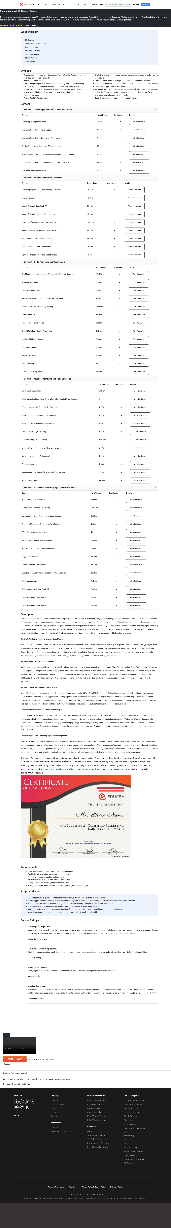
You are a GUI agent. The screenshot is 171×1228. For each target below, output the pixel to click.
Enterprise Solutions (97, 1100)
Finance (128, 1120)
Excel (126, 1132)
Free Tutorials (94, 1112)
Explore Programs (96, 1104)
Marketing (129, 1136)
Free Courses (74, 4)
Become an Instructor (61, 1131)
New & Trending (132, 1112)
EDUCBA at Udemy (96, 1120)
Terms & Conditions (56, 1187)
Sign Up (151, 4)
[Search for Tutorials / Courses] (124, 5)
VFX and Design (131, 1147)
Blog (52, 4)
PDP (126, 1143)
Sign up (54, 1116)
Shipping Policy (116, 1187)
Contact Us (56, 1108)
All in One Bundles (133, 1104)
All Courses (87, 4)
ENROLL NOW (15, 1059)
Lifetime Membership (134, 1100)
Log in (141, 5)
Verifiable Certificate (97, 1139)
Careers (54, 1127)
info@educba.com (23, 1084)
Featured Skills (131, 1108)
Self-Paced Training (96, 1135)
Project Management (134, 1151)
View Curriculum (139, 122)
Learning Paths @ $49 (134, 1159)
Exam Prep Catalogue (97, 1147)
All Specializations (102, 4)
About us (55, 1100)
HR (125, 1140)
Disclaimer (72, 1187)
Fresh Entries (130, 1116)
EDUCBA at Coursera (97, 1116)
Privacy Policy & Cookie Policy (94, 1187)
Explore (43, 4)
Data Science (130, 1124)
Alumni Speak (57, 1104)
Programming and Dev (135, 1128)
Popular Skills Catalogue (99, 1143)
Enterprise (61, 4)
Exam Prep (129, 1155)
